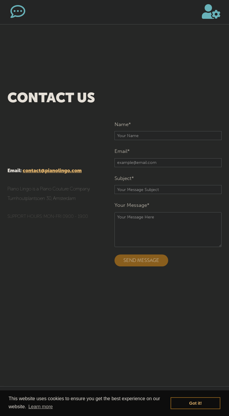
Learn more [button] (40, 406)
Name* (122, 124)
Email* (122, 151)
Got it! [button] (195, 403)
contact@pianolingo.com (52, 170)
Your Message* (131, 205)
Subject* (124, 178)
